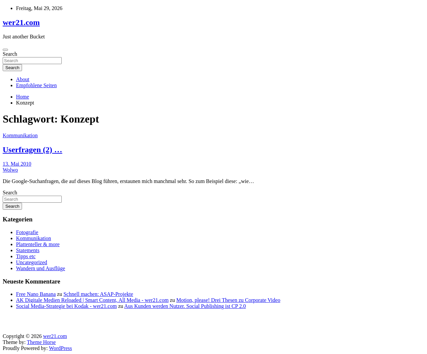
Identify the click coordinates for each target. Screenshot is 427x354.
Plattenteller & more (38, 244)
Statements (27, 250)
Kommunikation (20, 135)
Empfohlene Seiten (36, 85)
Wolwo (10, 170)
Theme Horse (41, 342)
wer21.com (21, 22)
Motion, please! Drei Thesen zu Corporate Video (228, 300)
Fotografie (27, 232)
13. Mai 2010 (17, 164)
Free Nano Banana (36, 294)
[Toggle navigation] (5, 50)
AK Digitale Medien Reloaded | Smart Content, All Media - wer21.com (92, 300)
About (22, 79)
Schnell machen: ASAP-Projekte (98, 294)
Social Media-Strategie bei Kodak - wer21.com (66, 306)
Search (10, 54)
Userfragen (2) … (32, 149)
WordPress (60, 348)
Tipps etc (26, 256)
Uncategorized (31, 262)
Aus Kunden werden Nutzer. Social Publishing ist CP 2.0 (185, 306)
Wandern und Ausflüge (40, 268)
